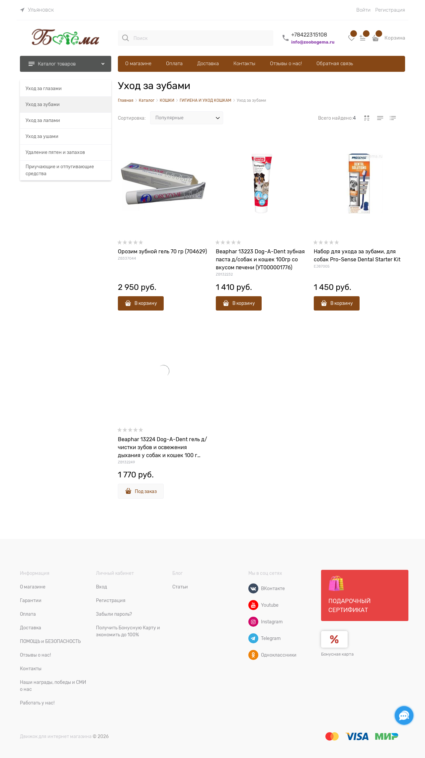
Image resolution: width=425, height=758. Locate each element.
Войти (363, 10)
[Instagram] (253, 622)
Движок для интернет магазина (56, 736)
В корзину (145, 303)
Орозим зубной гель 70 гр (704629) (162, 252)
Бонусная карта (337, 654)
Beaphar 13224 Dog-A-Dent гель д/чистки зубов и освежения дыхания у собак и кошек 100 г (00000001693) (162, 448)
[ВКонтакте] (253, 588)
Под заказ (146, 491)
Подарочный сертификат (349, 594)
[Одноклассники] (253, 655)
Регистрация (390, 10)
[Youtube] (253, 605)
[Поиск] (125, 38)
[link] (37, 10)
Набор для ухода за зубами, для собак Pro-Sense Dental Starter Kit (357, 256)
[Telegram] (253, 638)
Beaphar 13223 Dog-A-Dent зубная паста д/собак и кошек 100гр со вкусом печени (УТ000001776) (260, 260)
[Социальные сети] (404, 715)
